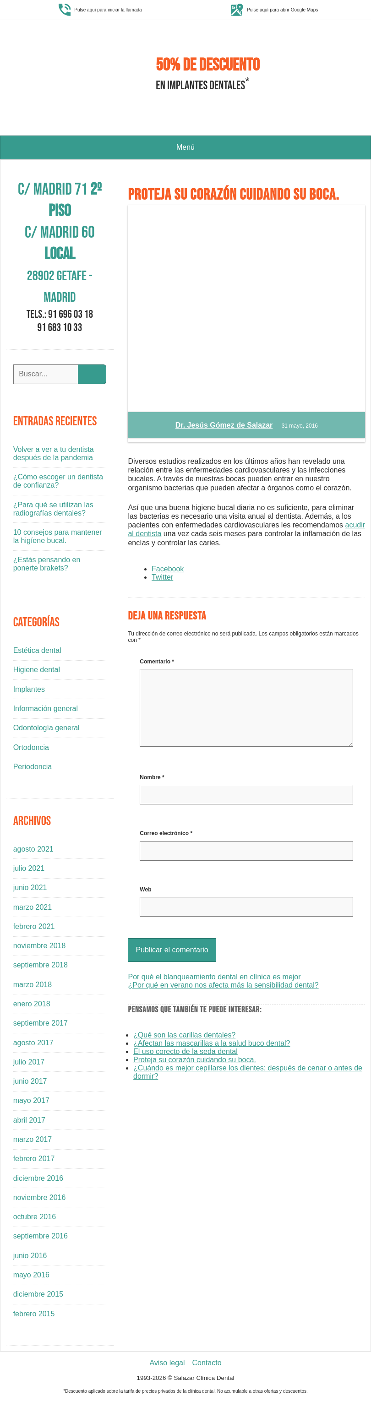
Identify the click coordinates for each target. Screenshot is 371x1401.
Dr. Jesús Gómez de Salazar (224, 425)
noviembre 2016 (39, 1197)
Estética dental (37, 650)
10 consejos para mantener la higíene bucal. (57, 536)
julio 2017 (29, 1062)
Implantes (29, 689)
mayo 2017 (31, 1100)
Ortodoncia (31, 747)
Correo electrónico (166, 833)
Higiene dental (36, 669)
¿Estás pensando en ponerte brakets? (47, 564)
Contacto (207, 1363)
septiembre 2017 (40, 1023)
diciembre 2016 (38, 1178)
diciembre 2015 (38, 1294)
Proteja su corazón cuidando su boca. (194, 1060)
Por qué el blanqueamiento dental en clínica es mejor (214, 977)
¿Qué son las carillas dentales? (184, 1035)
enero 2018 (31, 1004)
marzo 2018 (32, 984)
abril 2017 (29, 1120)
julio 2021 (29, 868)
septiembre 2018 (40, 965)
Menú (185, 147)
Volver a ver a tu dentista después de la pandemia (53, 453)
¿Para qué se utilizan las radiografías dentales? (53, 509)
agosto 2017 (33, 1043)
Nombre (152, 777)
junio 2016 (30, 1256)
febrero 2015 (34, 1314)
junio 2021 (30, 887)
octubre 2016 (34, 1217)
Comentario (157, 661)
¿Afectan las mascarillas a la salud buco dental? (211, 1043)
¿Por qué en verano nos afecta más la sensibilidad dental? (223, 985)
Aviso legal (167, 1363)
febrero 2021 (34, 926)
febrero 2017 (34, 1158)
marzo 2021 (32, 907)
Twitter (162, 577)
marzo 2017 (32, 1139)
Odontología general (46, 728)
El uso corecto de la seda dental (185, 1051)
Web (145, 889)
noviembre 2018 (39, 946)
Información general (45, 708)
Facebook (168, 569)
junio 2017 (30, 1081)
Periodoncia (32, 767)
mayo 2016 (31, 1275)
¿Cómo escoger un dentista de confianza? (58, 481)
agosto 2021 (33, 849)
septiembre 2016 (40, 1236)
